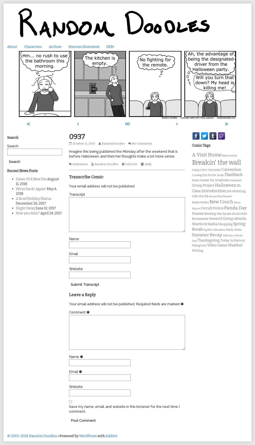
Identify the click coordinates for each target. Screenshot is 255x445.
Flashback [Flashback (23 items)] (234, 174)
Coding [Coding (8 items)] (195, 170)
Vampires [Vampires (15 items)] (199, 245)
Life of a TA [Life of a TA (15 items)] (200, 196)
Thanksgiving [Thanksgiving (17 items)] (208, 240)
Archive (55, 47)
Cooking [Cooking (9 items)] (197, 175)
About (12, 47)
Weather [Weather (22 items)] (235, 245)
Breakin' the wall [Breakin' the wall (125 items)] (216, 162)
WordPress (88, 436)
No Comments (142, 143)
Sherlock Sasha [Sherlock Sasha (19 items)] (205, 224)
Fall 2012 (131, 164)
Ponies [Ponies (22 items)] (198, 213)
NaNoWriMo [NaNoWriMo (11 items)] (200, 202)
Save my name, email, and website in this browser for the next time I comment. (124, 409)
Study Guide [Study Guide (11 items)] (234, 229)
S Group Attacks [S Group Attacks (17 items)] (233, 219)
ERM (110, 47)
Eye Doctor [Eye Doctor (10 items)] (209, 175)
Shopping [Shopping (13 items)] (225, 224)
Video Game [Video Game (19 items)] (217, 245)
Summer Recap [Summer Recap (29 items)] (207, 234)
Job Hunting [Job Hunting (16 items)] (236, 191)
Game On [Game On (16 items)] (207, 180)
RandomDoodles (113, 143)
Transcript (77, 194)
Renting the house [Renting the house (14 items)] (218, 214)
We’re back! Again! (31, 189)
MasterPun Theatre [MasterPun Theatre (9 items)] (220, 196)
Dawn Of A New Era (31, 179)
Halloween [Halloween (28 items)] (225, 185)
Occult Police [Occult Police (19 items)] (212, 208)
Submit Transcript (85, 284)
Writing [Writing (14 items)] (198, 251)
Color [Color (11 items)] (203, 169)
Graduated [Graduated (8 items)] (236, 180)
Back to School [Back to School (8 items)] (229, 155)
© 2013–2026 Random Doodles (32, 436)
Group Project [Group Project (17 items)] (203, 185)
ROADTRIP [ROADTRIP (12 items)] (239, 214)
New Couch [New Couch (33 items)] (221, 201)
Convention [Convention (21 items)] (231, 169)
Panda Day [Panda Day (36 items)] (235, 207)
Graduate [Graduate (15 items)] (222, 180)
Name (74, 239)
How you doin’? (28, 213)
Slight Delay (25, 208)
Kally (148, 164)
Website (76, 269)
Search (12, 146)
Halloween (80, 164)
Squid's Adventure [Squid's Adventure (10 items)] (214, 229)
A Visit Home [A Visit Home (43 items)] (207, 155)
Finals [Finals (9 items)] (220, 175)
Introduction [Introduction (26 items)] (213, 191)
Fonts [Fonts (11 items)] (195, 180)
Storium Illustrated (83, 47)
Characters (33, 47)
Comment (80, 312)
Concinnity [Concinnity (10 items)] (214, 169)
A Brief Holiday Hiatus (33, 199)
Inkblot (111, 436)
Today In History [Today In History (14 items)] (232, 240)
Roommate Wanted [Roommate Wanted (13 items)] (206, 219)
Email (73, 254)
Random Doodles (106, 164)
